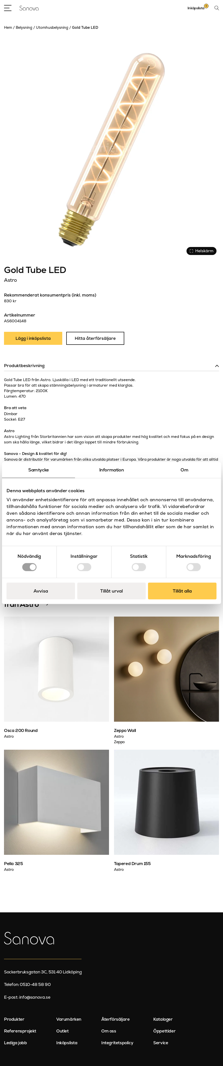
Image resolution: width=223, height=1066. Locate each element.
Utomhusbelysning (52, 27)
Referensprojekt (20, 1031)
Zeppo (119, 741)
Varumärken (68, 1019)
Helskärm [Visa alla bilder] (202, 250)
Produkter (14, 1019)
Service (160, 1042)
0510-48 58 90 (35, 984)
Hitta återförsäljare (95, 338)
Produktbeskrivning (24, 365)
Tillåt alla (182, 591)
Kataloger (162, 1019)
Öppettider (164, 1031)
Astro (10, 280)
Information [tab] (111, 470)
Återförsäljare (115, 1019)
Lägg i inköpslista (33, 338)
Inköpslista (67, 1042)
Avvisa (41, 591)
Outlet (62, 1031)
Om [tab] (184, 470)
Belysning (24, 27)
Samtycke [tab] (38, 470)
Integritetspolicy (117, 1042)
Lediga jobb (15, 1042)
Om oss (108, 1031)
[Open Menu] (8, 8)
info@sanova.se (34, 997)
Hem (8, 27)
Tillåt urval (111, 591)
